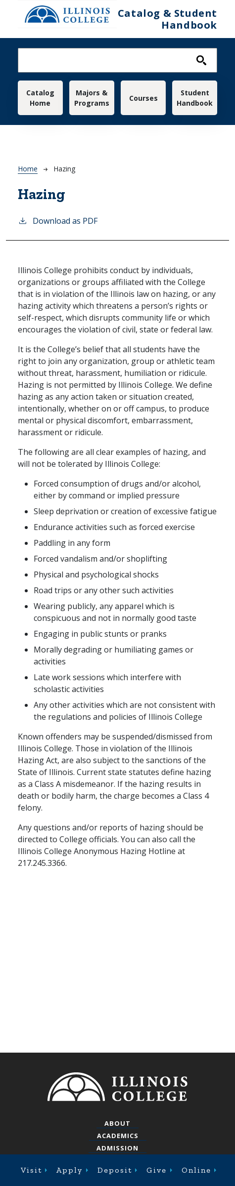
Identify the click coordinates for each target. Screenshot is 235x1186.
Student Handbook (195, 98)
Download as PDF (57, 220)
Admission (117, 1148)
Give (156, 1170)
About (117, 1123)
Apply (69, 1170)
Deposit (114, 1170)
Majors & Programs (91, 98)
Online (196, 1170)
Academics (118, 1135)
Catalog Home (40, 98)
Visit (31, 1170)
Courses (143, 98)
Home (28, 168)
